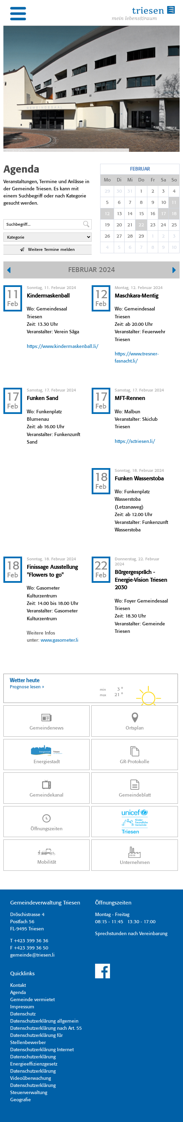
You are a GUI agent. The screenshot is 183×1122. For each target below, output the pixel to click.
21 (130, 225)
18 (174, 213)
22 (141, 225)
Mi (130, 180)
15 (141, 213)
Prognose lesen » (27, 687)
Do (141, 180)
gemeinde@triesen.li (32, 955)
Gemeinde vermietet (32, 999)
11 (174, 202)
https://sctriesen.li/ (135, 441)
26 (107, 236)
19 (107, 225)
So (174, 180)
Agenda (18, 992)
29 (107, 191)
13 (119, 213)
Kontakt (18, 985)
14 (129, 213)
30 (119, 191)
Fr (153, 180)
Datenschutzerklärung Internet (42, 1049)
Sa (163, 180)
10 (163, 202)
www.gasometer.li (59, 640)
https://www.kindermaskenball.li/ (62, 346)
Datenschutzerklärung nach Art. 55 (46, 1028)
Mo (107, 180)
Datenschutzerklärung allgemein (44, 1021)
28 (130, 236)
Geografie (20, 1099)
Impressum (22, 1007)
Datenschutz (23, 1014)
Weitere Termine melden (47, 249)
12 (107, 213)
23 (152, 225)
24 (163, 225)
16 (152, 213)
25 (174, 225)
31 (130, 191)
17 (163, 213)
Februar (140, 169)
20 (119, 225)
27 (119, 236)
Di (119, 180)
